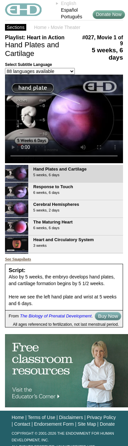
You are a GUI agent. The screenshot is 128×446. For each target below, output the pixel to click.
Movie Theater (65, 27)
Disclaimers (71, 417)
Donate (107, 424)
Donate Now (108, 14)
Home (40, 27)
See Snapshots (18, 258)
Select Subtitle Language (28, 64)
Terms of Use (41, 417)
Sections (16, 27)
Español (69, 10)
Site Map (86, 424)
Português (71, 16)
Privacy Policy (101, 417)
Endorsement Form (54, 424)
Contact (22, 424)
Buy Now (108, 316)
